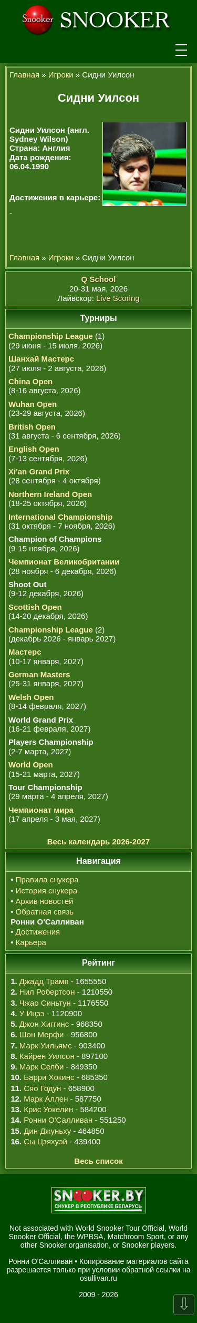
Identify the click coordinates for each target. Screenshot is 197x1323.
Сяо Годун (42, 1088)
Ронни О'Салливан (58, 1119)
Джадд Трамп (44, 981)
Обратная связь (45, 911)
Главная (24, 74)
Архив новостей (45, 901)
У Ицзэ (31, 1013)
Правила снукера (47, 879)
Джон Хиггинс (44, 1023)
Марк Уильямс (45, 1045)
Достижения (38, 931)
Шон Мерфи (41, 1034)
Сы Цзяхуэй (45, 1141)
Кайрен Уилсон (47, 1056)
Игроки (61, 74)
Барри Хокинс (49, 1077)
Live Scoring (118, 298)
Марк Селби (41, 1066)
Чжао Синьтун (45, 1002)
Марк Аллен (46, 1098)
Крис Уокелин (48, 1109)
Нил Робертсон (47, 991)
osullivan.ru (98, 1278)
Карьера (31, 942)
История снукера (46, 890)
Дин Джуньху (47, 1130)
